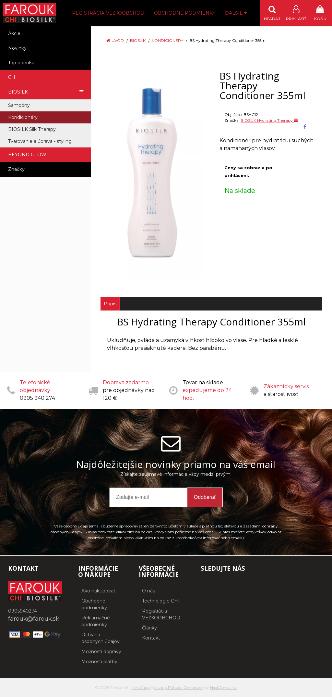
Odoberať (205, 497)
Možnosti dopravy (101, 651)
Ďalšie (236, 13)
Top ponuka (21, 63)
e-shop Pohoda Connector (178, 687)
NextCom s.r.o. (223, 687)
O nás (148, 591)
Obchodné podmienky (184, 13)
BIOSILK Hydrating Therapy (269, 120)
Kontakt (151, 638)
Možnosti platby (99, 662)
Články (149, 628)
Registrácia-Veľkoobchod (108, 13)
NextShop (141, 687)
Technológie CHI (161, 601)
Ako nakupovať (98, 591)
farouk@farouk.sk (33, 618)
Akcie (14, 33)
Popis (110, 304)
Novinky (17, 48)
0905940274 (22, 611)
